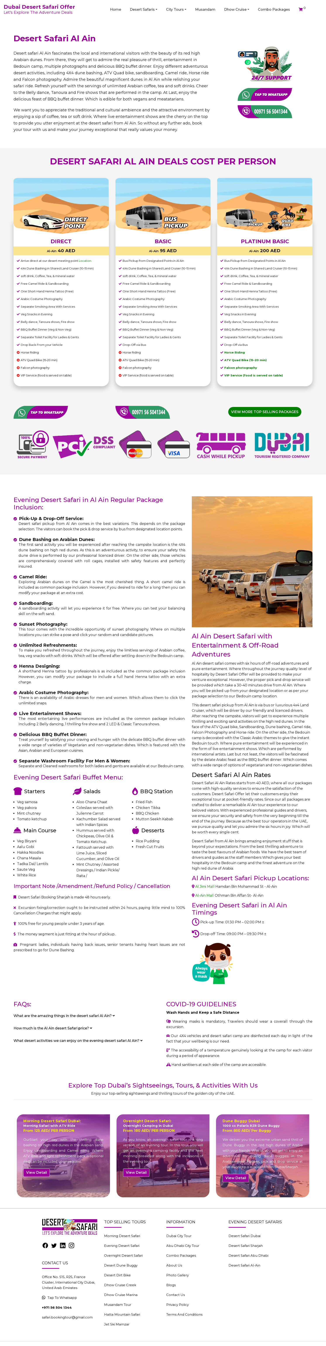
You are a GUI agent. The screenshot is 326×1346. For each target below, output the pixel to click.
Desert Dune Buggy (120, 1265)
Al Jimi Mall (204, 886)
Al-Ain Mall (204, 895)
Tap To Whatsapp (59, 1298)
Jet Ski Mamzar (116, 1324)
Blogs (171, 1285)
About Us (174, 1265)
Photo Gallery (177, 1275)
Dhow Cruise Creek (120, 1285)
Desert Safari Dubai (244, 1236)
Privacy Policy (177, 1305)
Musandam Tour (117, 1305)
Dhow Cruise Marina (120, 1295)
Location (85, 260)
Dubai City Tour (178, 1236)
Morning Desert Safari (122, 1236)
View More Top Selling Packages (265, 412)
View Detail (36, 1172)
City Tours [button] (175, 9)
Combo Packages (274, 9)
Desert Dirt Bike (117, 1275)
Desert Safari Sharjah (245, 1246)
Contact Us (175, 1295)
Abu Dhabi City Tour (182, 1246)
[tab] (87, 1016)
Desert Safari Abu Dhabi (248, 1255)
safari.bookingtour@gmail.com (67, 1317)
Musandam (205, 9)
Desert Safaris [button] (142, 9)
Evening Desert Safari (121, 1246)
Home (115, 9)
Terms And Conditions (184, 1314)
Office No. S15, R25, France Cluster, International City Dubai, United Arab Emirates (68, 1282)
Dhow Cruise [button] (235, 9)
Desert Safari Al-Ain (244, 1265)
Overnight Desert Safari (123, 1255)
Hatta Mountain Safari (122, 1314)
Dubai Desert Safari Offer (39, 7)
